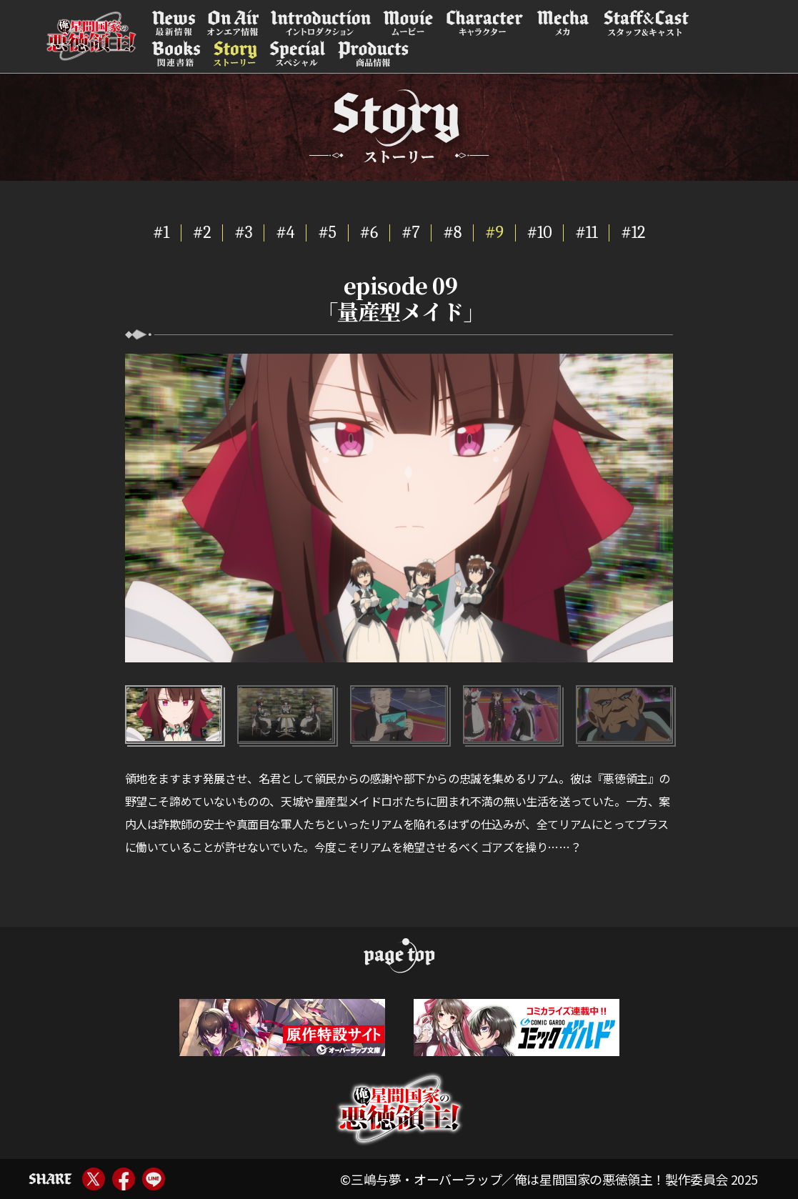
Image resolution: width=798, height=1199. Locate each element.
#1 (161, 232)
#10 (539, 232)
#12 (633, 232)
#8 (452, 232)
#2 (202, 232)
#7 (410, 232)
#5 (327, 232)
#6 (369, 232)
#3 (243, 232)
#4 (285, 232)
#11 (586, 232)
